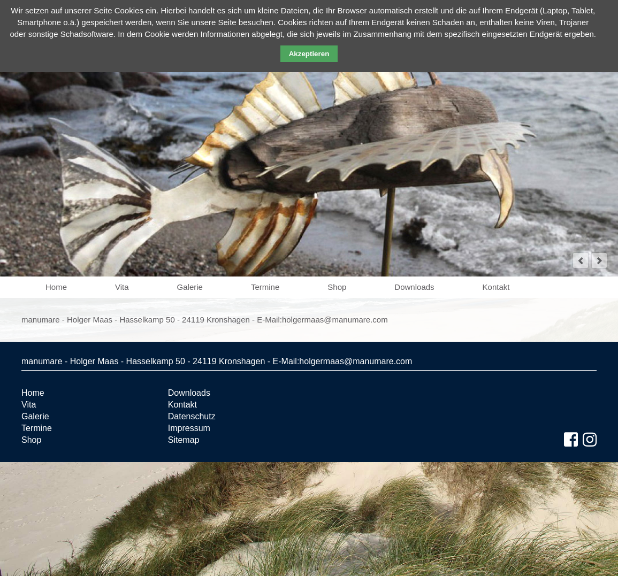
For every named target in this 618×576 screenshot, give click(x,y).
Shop (336, 286)
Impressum (189, 428)
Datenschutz (192, 416)
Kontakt (496, 286)
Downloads (414, 286)
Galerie (190, 286)
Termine (265, 286)
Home (56, 286)
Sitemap (184, 439)
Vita (122, 286)
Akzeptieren (309, 54)
